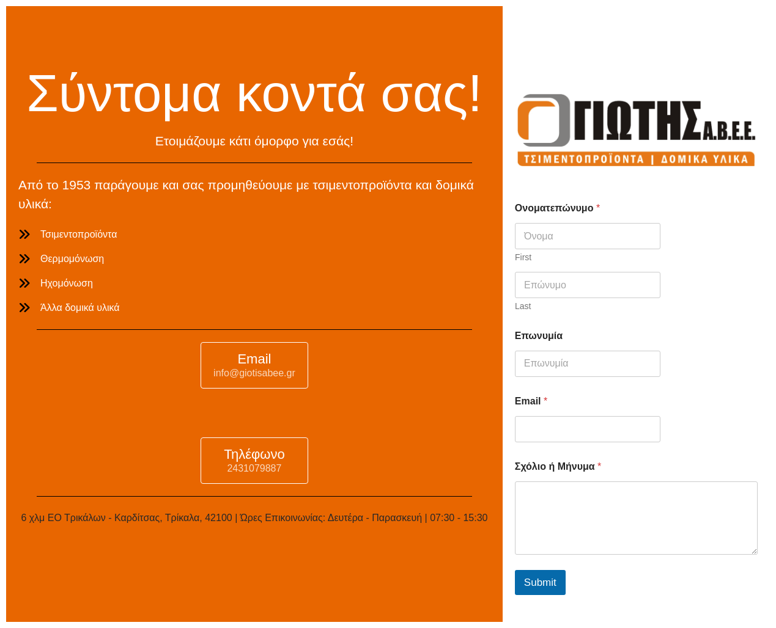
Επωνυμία (539, 335)
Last (523, 306)
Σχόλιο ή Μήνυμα (558, 466)
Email (531, 401)
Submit (540, 582)
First (523, 257)
